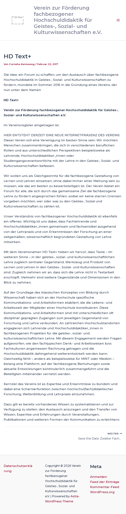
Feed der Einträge (104, 482)
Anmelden (98, 477)
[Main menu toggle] (118, 20)
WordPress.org (102, 492)
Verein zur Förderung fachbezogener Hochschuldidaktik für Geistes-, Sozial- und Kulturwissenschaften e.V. (68, 20)
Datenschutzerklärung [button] (18, 468)
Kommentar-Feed (104, 487)
